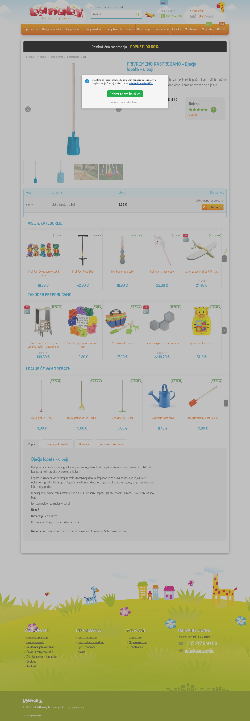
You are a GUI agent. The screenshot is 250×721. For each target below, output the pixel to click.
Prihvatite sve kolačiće (125, 93)
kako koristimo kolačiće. (141, 83)
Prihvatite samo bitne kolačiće (125, 102)
